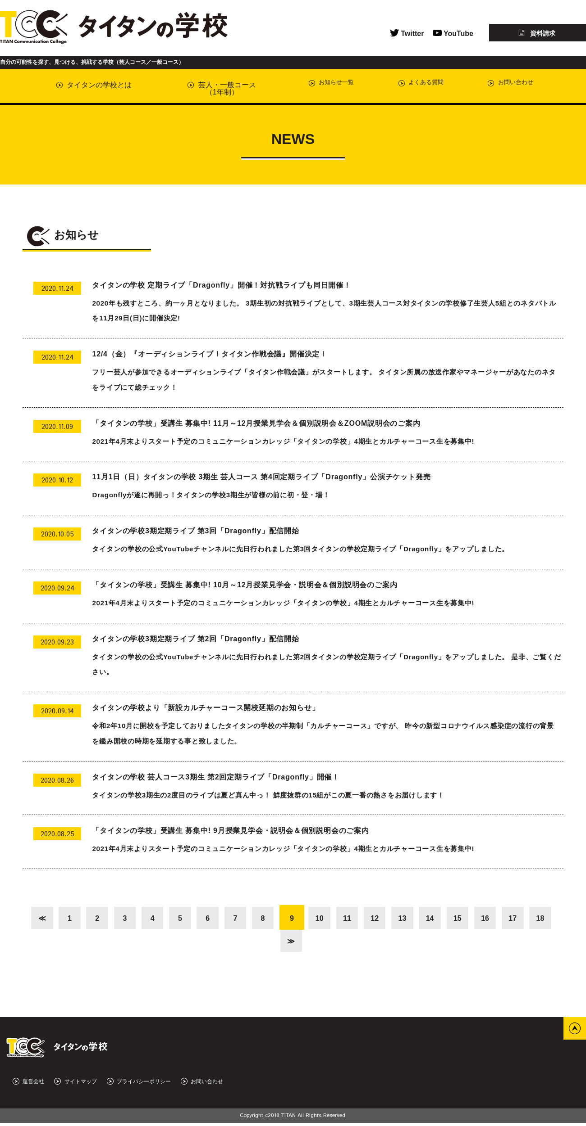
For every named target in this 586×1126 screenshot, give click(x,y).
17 (539, 918)
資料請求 (536, 33)
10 (335, 918)
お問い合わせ (500, 85)
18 (277, 943)
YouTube (453, 33)
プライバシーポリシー (139, 1085)
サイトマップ (75, 1085)
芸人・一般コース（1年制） (210, 88)
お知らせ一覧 (313, 85)
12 (393, 918)
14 (452, 918)
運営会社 (28, 1085)
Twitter (407, 33)
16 (510, 918)
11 (365, 918)
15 (481, 918)
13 (423, 918)
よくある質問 (407, 85)
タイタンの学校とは (94, 85)
